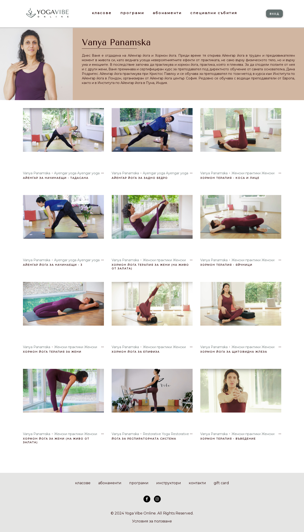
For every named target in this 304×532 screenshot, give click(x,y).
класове (82, 483)
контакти (197, 483)
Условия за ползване (152, 521)
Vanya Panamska (116, 42)
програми (138, 483)
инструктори (168, 483)
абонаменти (109, 483)
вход (274, 14)
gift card (221, 483)
